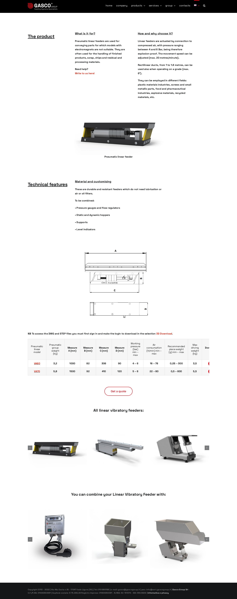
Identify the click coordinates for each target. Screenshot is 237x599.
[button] (204, 5)
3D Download (164, 333)
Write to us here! (85, 73)
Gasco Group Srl (180, 589)
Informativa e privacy (158, 593)
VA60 (37, 363)
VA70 (37, 371)
